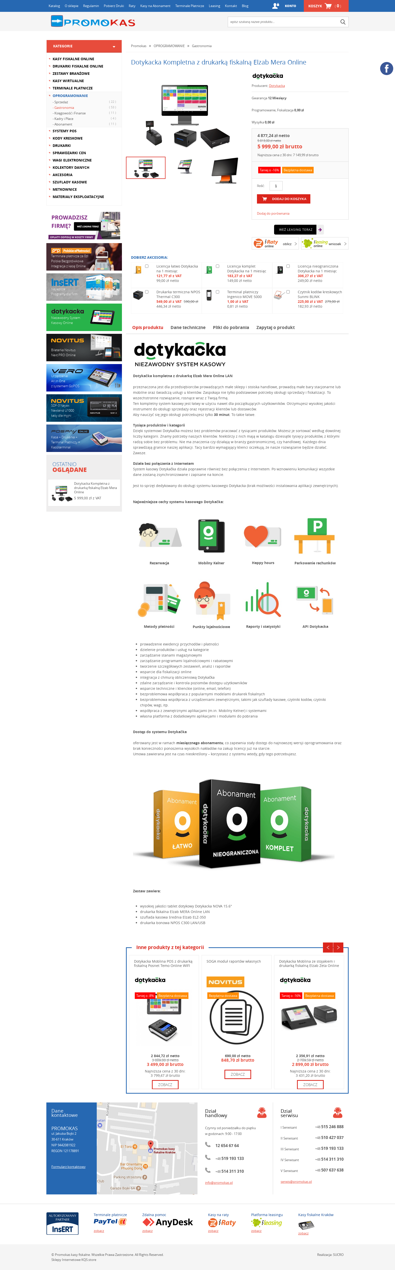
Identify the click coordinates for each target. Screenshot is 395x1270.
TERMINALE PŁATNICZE (73, 88)
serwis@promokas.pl (296, 1181)
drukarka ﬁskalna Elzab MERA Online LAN (175, 911)
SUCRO (338, 1254)
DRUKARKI (62, 145)
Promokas (93, 21)
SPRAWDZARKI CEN (69, 152)
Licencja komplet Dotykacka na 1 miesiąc (246, 268)
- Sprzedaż (85, 101)
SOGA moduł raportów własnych (234, 961)
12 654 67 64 (227, 1145)
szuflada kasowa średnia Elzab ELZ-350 (173, 917)
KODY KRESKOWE (68, 138)
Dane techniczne (188, 327)
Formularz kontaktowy (68, 1166)
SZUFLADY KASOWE (70, 182)
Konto (290, 6)
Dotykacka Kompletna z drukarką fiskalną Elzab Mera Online (95, 487)
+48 (229, 1158)
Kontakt (231, 6)
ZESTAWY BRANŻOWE (71, 73)
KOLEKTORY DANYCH (71, 167)
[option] (185, 112)
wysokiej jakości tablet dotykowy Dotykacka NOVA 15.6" (186, 906)
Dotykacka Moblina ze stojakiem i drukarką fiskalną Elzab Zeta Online (309, 963)
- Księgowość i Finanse (85, 112)
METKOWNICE (65, 189)
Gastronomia (202, 46)
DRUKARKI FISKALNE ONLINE (78, 66)
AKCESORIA (63, 174)
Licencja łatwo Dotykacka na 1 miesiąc (177, 268)
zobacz (165, 1084)
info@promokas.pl (219, 1182)
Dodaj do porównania (273, 213)
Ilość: (261, 185)
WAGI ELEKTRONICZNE (72, 160)
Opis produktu (147, 327)
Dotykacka (277, 85)
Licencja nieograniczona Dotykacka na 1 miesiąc (318, 268)
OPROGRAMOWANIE (70, 95)
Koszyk (324, 6)
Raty (132, 6)
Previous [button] (328, 947)
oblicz (287, 244)
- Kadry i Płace (85, 118)
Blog (245, 6)
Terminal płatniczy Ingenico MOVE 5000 (244, 294)
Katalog (54, 6)
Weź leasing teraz (296, 229)
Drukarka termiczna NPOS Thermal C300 (178, 294)
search (343, 22)
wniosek (335, 244)
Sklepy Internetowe (66, 1259)
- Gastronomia (85, 107)
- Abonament (85, 123)
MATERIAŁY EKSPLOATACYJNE (78, 196)
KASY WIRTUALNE (68, 80)
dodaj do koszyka (289, 199)
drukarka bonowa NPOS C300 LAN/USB (172, 922)
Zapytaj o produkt (275, 327)
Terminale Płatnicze (189, 6)
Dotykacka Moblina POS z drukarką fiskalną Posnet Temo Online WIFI (163, 963)
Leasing (214, 6)
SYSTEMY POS (65, 130)
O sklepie (71, 6)
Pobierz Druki (114, 6)
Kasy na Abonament (155, 6)
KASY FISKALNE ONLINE (73, 58)
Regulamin (91, 6)
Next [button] (338, 947)
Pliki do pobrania (231, 327)
